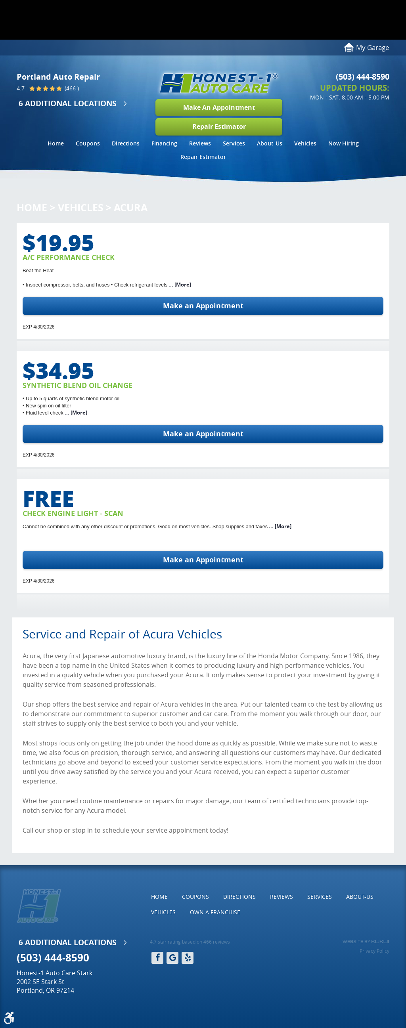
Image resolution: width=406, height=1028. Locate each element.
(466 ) (71, 89)
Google (172, 958)
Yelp (187, 958)
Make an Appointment (203, 306)
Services (234, 143)
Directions (126, 143)
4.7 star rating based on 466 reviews (190, 941)
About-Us (269, 143)
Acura (130, 207)
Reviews (200, 143)
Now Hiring (343, 143)
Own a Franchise (215, 912)
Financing (164, 143)
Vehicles (305, 143)
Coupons (88, 143)
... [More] (179, 284)
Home (56, 143)
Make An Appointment (219, 107)
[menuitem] (56, 144)
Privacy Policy (374, 951)
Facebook (157, 958)
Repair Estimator (219, 126)
